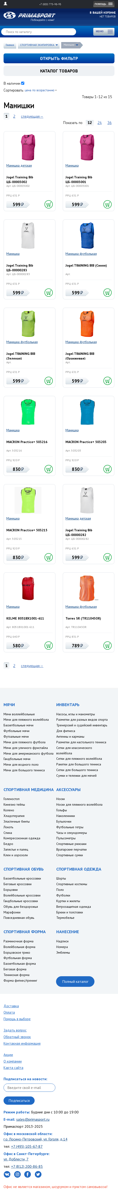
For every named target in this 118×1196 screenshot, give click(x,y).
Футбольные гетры (69, 827)
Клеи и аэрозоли (16, 855)
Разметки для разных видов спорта (82, 719)
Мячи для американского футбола (28, 753)
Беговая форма (15, 969)
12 (90, 122)
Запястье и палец (16, 849)
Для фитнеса (65, 731)
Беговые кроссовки (18, 884)
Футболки (63, 895)
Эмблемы (63, 952)
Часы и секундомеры (71, 833)
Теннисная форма (16, 975)
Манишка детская (19, 165)
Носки (60, 799)
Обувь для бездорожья (21, 906)
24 (100, 122)
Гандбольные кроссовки (21, 901)
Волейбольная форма (19, 947)
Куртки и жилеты (68, 901)
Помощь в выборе (17, 1019)
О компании (13, 1061)
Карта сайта (13, 1067)
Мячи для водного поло (21, 764)
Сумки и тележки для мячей (76, 775)
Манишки (69, 44)
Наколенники (65, 816)
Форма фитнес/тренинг (20, 980)
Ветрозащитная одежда (73, 906)
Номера (62, 947)
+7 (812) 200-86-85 (27, 1166)
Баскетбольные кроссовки (22, 878)
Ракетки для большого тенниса (78, 764)
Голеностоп (12, 799)
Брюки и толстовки (69, 912)
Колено (9, 810)
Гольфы (61, 810)
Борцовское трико (17, 952)
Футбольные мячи (16, 731)
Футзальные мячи (16, 736)
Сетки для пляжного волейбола (79, 758)
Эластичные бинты (17, 821)
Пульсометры (66, 838)
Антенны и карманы (70, 736)
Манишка (72, 165)
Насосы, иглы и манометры (75, 714)
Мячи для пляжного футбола (24, 742)
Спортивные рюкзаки (71, 844)
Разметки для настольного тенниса (81, 742)
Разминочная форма (18, 941)
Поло (60, 890)
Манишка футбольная (81, 254)
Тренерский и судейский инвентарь (81, 725)
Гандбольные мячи (17, 759)
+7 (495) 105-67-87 (27, 1146)
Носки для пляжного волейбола (79, 804)
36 (109, 122)
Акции (8, 1054)
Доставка (11, 1006)
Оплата (9, 1012)
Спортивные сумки (69, 855)
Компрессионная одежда (22, 838)
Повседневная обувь (19, 918)
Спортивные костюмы (71, 884)
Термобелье (65, 918)
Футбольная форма (18, 958)
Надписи (62, 941)
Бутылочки (63, 821)
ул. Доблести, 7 (16, 1159)
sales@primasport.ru (32, 1119)
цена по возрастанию (39, 90)
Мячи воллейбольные (19, 714)
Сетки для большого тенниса (77, 770)
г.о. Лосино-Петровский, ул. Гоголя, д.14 (35, 1139)
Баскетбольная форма (20, 963)
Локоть (8, 827)
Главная (10, 45)
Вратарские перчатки (71, 849)
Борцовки (11, 890)
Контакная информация (22, 1043)
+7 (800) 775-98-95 (50, 4)
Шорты (61, 878)
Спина (8, 833)
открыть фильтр (59, 58)
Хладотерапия (14, 816)
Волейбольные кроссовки (22, 895)
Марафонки (12, 912)
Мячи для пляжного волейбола (26, 719)
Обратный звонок (17, 1037)
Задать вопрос (15, 1030)
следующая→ (32, 116)
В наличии (12, 83)
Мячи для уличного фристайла (26, 748)
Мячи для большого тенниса (24, 770)
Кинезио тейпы (14, 804)
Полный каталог (75, 981)
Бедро (8, 844)
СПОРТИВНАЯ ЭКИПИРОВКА (37, 45)
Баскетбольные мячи (18, 725)
